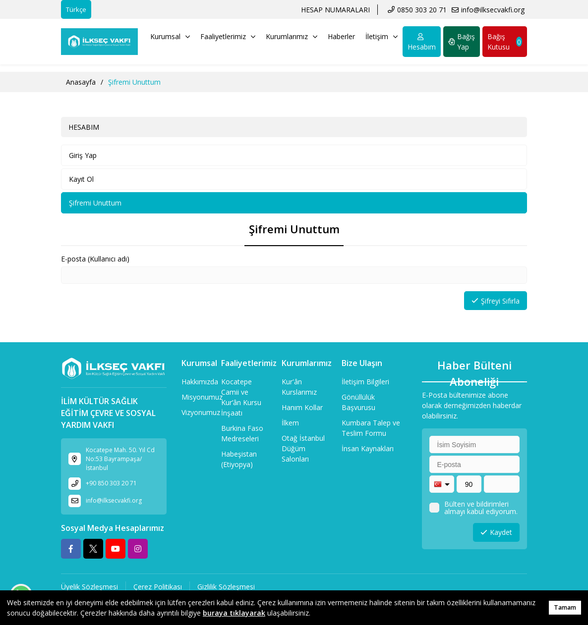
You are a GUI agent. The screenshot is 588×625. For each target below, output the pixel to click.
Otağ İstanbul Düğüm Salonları (303, 448)
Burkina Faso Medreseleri (242, 433)
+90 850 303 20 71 (111, 483)
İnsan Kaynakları (368, 448)
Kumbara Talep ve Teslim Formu (371, 428)
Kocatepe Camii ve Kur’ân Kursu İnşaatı (241, 397)
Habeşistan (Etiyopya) (239, 459)
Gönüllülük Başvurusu (358, 402)
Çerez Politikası (157, 586)
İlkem (290, 422)
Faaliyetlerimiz (227, 36)
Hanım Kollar (302, 407)
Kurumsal (170, 36)
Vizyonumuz (200, 412)
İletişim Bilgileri (365, 381)
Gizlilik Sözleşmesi (226, 586)
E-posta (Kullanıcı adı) (95, 258)
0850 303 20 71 (422, 9)
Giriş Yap (83, 155)
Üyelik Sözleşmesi (89, 586)
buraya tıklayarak (234, 613)
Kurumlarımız (291, 36)
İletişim (381, 36)
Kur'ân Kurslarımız (299, 387)
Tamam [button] (565, 607)
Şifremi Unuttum (95, 203)
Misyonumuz (202, 397)
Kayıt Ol (81, 179)
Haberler (341, 36)
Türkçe (76, 9)
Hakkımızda (199, 381)
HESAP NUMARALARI (335, 9)
